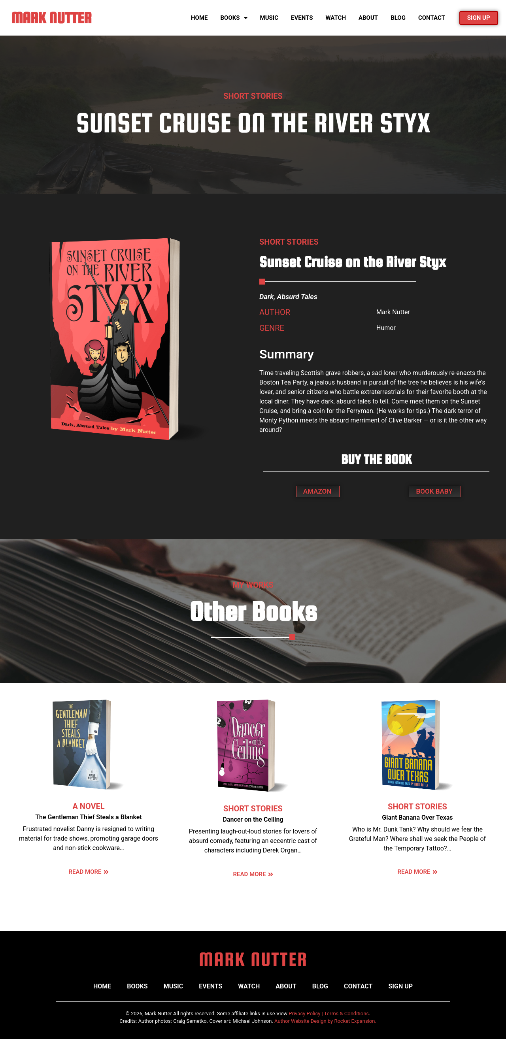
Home (199, 17)
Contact (431, 17)
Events (302, 17)
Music (269, 17)
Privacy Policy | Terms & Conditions (329, 1013)
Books (234, 18)
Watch (335, 17)
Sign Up (400, 986)
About (368, 17)
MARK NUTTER (51, 17)
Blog (398, 17)
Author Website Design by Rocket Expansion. (325, 1021)
